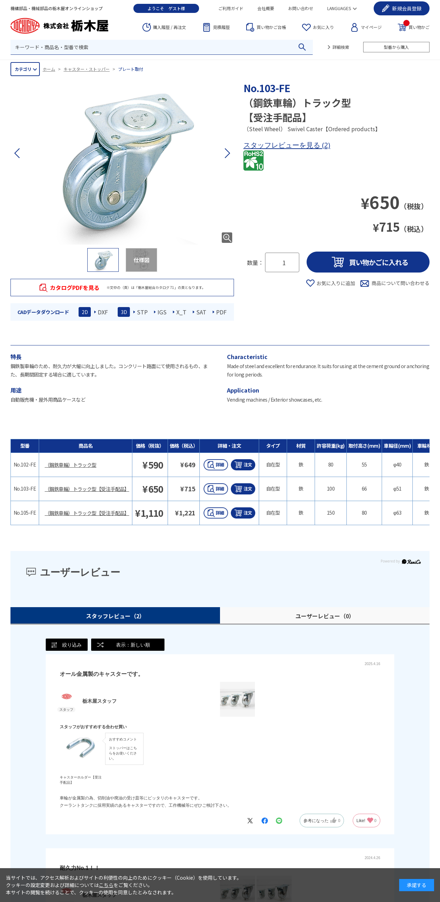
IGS (162, 312)
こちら (106, 884)
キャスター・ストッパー (87, 69)
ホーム (49, 69)
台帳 (271, 27)
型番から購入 (396, 47)
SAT (201, 312)
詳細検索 (340, 47)
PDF (221, 312)
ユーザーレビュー (324, 616)
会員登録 (406, 8)
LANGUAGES (339, 8)
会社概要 (265, 8)
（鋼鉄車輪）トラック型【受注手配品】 (87, 488)
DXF (103, 312)
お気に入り (323, 27)
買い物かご (416, 26)
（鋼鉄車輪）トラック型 (70, 464)
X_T (181, 312)
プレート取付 (130, 69)
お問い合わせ (300, 8)
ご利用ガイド (230, 8)
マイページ (371, 27)
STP (142, 312)
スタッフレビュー (115, 616)
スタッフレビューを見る (282, 145)
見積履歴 (221, 27)
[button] (227, 153)
